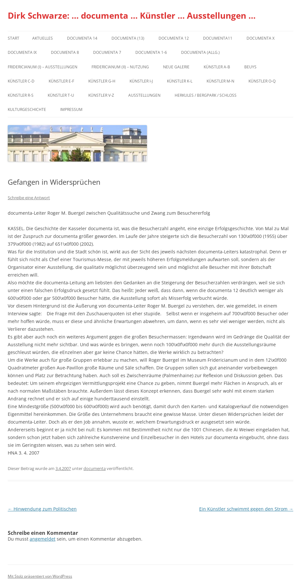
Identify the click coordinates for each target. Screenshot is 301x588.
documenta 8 (65, 52)
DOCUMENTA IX (22, 52)
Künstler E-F (61, 81)
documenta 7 (107, 52)
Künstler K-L (179, 81)
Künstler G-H (101, 81)
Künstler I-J (141, 81)
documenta (94, 468)
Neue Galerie (176, 67)
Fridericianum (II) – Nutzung (120, 67)
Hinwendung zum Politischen (42, 509)
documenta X (261, 38)
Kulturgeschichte (27, 109)
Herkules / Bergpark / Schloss (206, 95)
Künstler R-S (21, 95)
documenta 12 (174, 38)
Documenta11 (217, 38)
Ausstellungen (144, 95)
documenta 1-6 (151, 52)
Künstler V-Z (101, 95)
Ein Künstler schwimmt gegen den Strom (246, 509)
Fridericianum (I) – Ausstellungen (42, 67)
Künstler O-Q (262, 81)
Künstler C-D (21, 81)
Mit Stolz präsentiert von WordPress (40, 576)
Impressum (71, 109)
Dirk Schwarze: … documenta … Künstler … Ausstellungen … (132, 15)
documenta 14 (82, 38)
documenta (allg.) (200, 52)
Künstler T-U (61, 95)
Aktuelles (42, 38)
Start (13, 38)
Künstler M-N (220, 81)
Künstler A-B (217, 67)
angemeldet (42, 539)
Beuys (250, 67)
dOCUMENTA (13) (128, 38)
